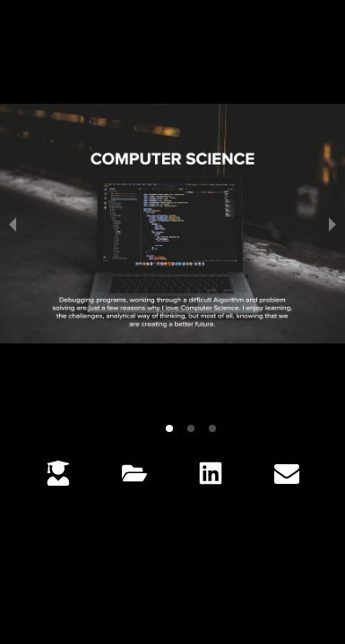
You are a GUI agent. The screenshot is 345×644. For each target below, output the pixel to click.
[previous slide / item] (12, 223)
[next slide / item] (332, 223)
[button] (169, 428)
